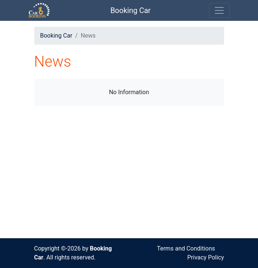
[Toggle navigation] (219, 10)
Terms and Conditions (186, 248)
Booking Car (130, 10)
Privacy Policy (205, 257)
